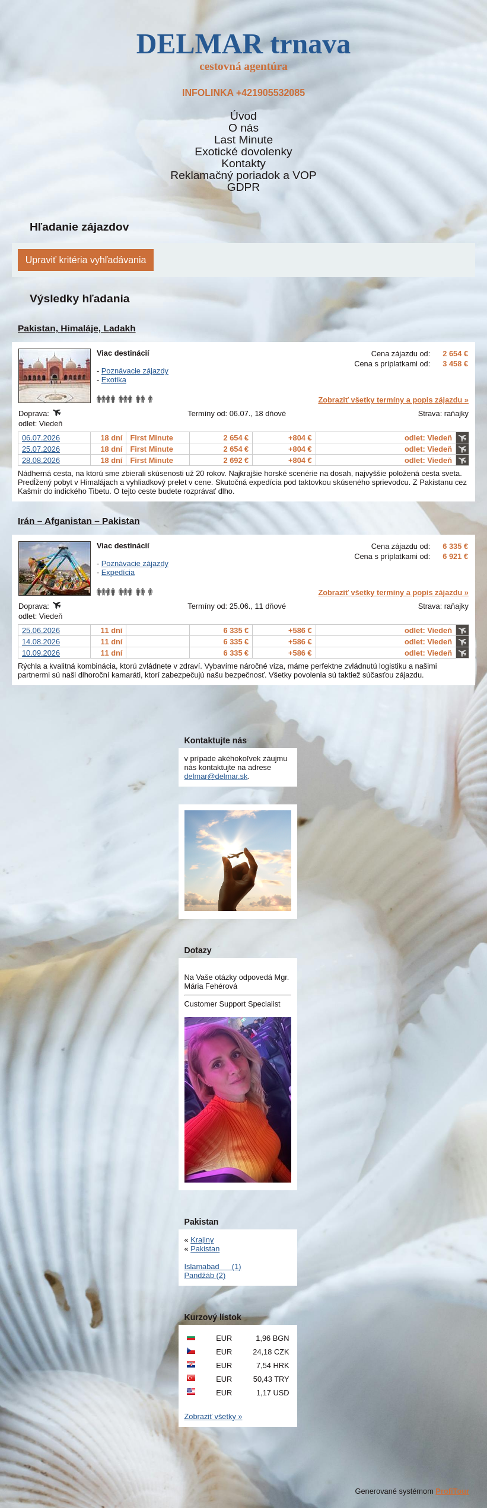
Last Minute (243, 140)
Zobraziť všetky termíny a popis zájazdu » (393, 399)
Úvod (243, 116)
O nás (243, 128)
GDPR (243, 187)
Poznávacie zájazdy (134, 370)
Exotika (113, 379)
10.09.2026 (41, 652)
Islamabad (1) (212, 1266)
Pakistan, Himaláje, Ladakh (77, 328)
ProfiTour (452, 1491)
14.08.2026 (41, 641)
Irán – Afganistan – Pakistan (79, 521)
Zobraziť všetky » (213, 1416)
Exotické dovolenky (243, 152)
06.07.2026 (41, 437)
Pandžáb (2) (205, 1275)
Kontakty (243, 164)
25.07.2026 (41, 449)
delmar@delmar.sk (216, 776)
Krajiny (202, 1239)
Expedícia (118, 572)
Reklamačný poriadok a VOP (243, 175)
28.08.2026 (41, 460)
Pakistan (204, 1248)
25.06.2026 (41, 630)
